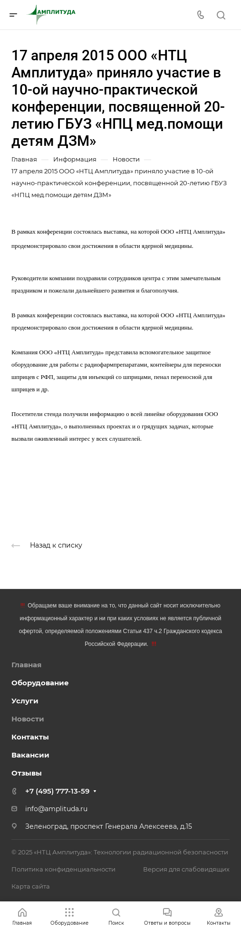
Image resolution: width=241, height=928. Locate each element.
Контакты (30, 736)
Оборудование (40, 682)
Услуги (25, 700)
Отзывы (26, 772)
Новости (27, 718)
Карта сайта (30, 886)
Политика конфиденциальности (63, 869)
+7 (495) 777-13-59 (57, 790)
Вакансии (30, 754)
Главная (26, 664)
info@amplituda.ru (56, 809)
